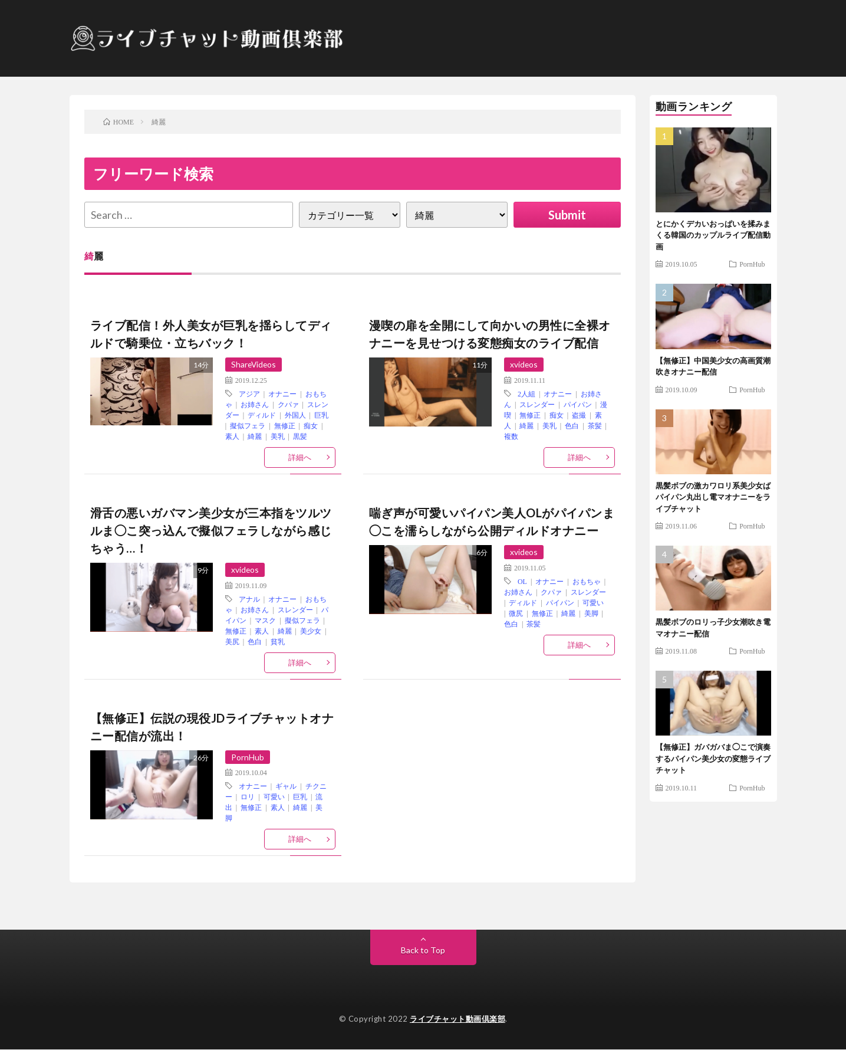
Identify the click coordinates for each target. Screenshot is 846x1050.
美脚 (591, 612)
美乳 (278, 435)
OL (522, 581)
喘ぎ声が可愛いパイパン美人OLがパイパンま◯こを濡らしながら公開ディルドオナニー (492, 521)
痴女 (311, 425)
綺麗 (255, 435)
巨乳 (321, 414)
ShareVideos (254, 364)
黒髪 (300, 435)
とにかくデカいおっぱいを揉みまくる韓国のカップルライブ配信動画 (713, 235)
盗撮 (579, 414)
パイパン (578, 404)
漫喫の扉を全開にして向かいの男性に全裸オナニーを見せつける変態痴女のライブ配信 (490, 334)
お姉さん (255, 404)
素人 (232, 435)
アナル (249, 598)
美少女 (310, 630)
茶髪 (595, 425)
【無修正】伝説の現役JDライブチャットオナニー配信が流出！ (212, 727)
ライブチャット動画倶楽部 (457, 1019)
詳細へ (299, 457)
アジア (249, 393)
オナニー (282, 393)
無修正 (284, 425)
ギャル (286, 786)
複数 (511, 435)
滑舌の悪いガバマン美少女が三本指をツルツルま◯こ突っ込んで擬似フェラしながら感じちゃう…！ (211, 530)
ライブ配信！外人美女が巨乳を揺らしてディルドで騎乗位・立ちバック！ (211, 334)
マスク (265, 620)
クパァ (288, 404)
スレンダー (537, 404)
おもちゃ (586, 581)
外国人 (295, 414)
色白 (572, 425)
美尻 (232, 641)
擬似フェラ (247, 425)
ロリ (248, 796)
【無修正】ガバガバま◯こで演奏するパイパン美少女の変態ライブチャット (713, 758)
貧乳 (278, 641)
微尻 (516, 612)
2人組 (526, 393)
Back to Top (423, 951)
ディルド (262, 414)
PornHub (247, 757)
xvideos (524, 364)
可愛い (593, 602)
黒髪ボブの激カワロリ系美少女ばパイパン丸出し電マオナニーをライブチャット (713, 497)
